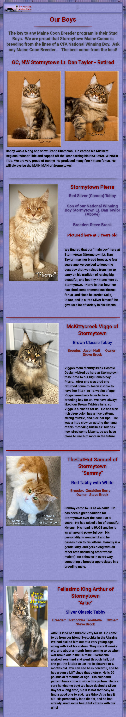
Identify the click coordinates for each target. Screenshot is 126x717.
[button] (77, 7)
